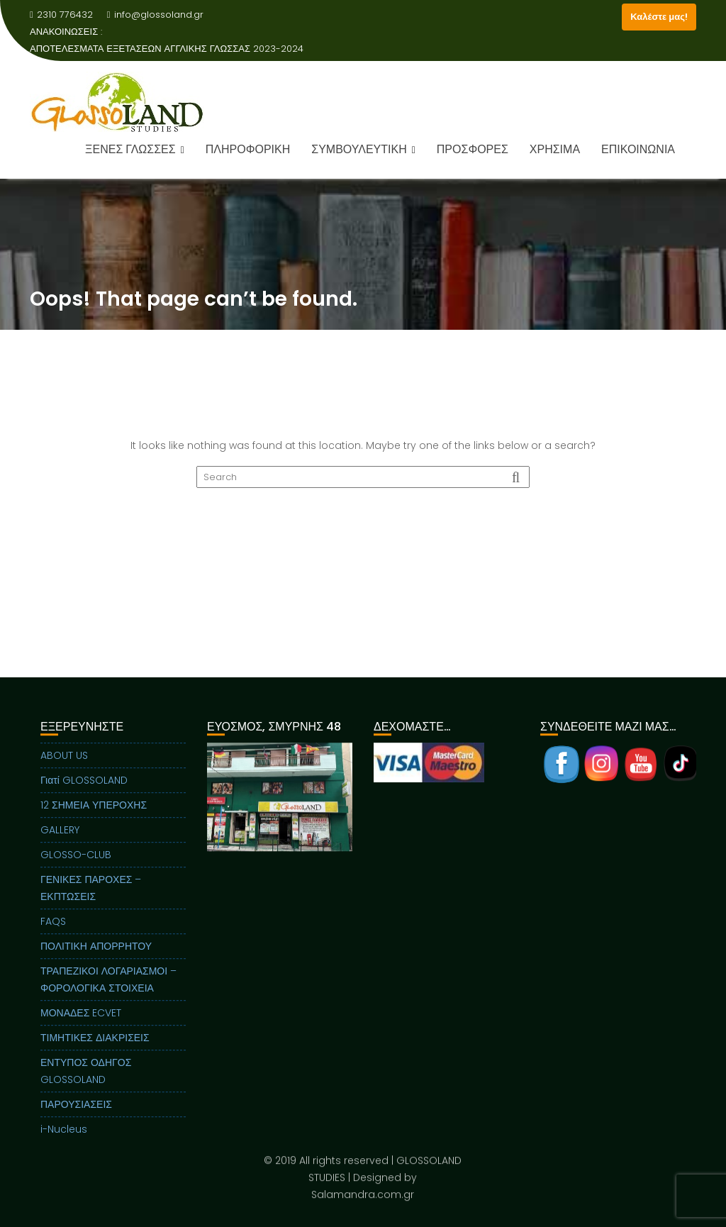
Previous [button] (215, 807)
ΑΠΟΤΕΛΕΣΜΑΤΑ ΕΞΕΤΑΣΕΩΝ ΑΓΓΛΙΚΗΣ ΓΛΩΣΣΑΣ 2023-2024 (166, 48)
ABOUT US (64, 765)
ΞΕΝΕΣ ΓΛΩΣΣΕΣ (130, 149)
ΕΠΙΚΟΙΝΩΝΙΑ (638, 149)
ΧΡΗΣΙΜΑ (555, 149)
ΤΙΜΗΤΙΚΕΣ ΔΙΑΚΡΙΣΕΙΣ (95, 1047)
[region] (279, 825)
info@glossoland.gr (155, 14)
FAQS (53, 931)
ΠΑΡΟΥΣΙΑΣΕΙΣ (76, 1114)
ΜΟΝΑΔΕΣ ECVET (80, 1023)
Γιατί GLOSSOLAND (84, 790)
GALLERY (59, 840)
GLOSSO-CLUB (75, 864)
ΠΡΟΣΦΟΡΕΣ (472, 149)
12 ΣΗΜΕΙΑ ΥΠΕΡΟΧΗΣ (93, 815)
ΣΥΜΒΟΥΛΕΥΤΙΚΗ (358, 149)
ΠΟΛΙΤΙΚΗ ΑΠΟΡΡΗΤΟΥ (96, 956)
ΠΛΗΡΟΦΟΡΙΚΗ (248, 149)
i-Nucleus (63, 1139)
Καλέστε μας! (659, 16)
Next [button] (344, 807)
